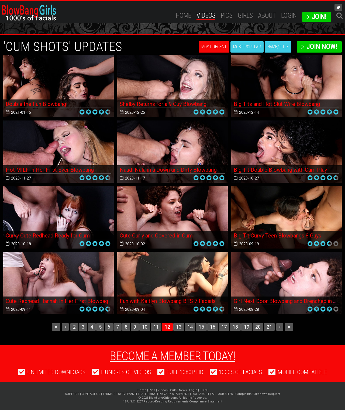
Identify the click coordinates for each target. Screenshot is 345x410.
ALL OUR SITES (222, 394)
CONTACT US (91, 394)
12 (167, 327)
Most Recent (214, 46)
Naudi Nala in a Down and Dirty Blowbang (168, 170)
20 (258, 327)
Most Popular (247, 46)
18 (235, 327)
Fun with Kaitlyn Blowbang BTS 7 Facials (168, 301)
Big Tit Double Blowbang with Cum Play (280, 170)
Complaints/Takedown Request (257, 394)
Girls (245, 15)
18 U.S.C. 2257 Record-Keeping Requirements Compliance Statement (172, 401)
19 (246, 327)
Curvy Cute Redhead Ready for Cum (48, 235)
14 (190, 327)
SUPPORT (72, 394)
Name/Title (278, 46)
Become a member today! (172, 356)
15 (201, 327)
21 (269, 327)
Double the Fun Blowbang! (36, 104)
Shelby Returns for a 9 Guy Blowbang (163, 104)
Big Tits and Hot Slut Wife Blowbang (277, 104)
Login (289, 15)
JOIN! (319, 17)
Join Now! (321, 47)
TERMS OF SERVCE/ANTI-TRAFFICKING (129, 394)
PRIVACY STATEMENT (174, 394)
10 (144, 327)
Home (183, 15)
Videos (205, 15)
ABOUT (267, 15)
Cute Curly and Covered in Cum (156, 235)
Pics (227, 15)
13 (178, 327)
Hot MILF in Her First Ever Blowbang (50, 170)
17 (224, 327)
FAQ (194, 394)
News (183, 390)
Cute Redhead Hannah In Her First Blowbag (57, 301)
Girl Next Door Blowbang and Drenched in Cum (289, 301)
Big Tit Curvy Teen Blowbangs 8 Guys (277, 235)
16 (212, 327)
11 (156, 327)
